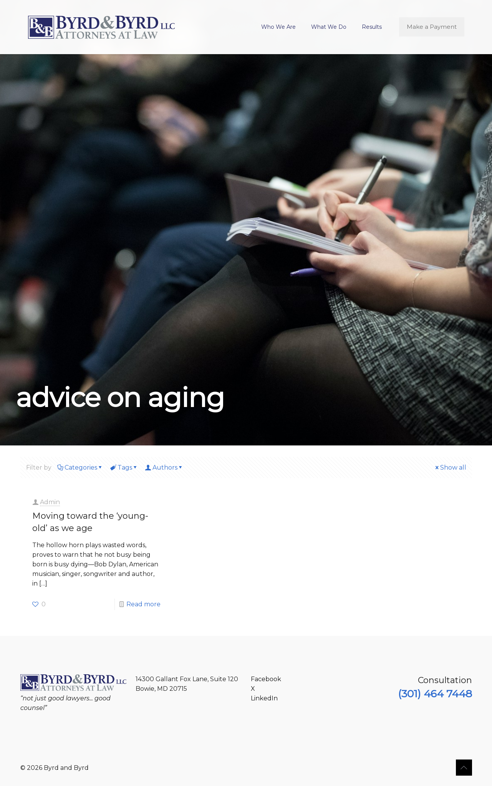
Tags (124, 467)
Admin (50, 502)
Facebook (266, 679)
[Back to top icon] (464, 768)
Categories (80, 467)
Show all (450, 467)
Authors (164, 467)
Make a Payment (432, 26)
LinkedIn (264, 698)
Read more (143, 604)
